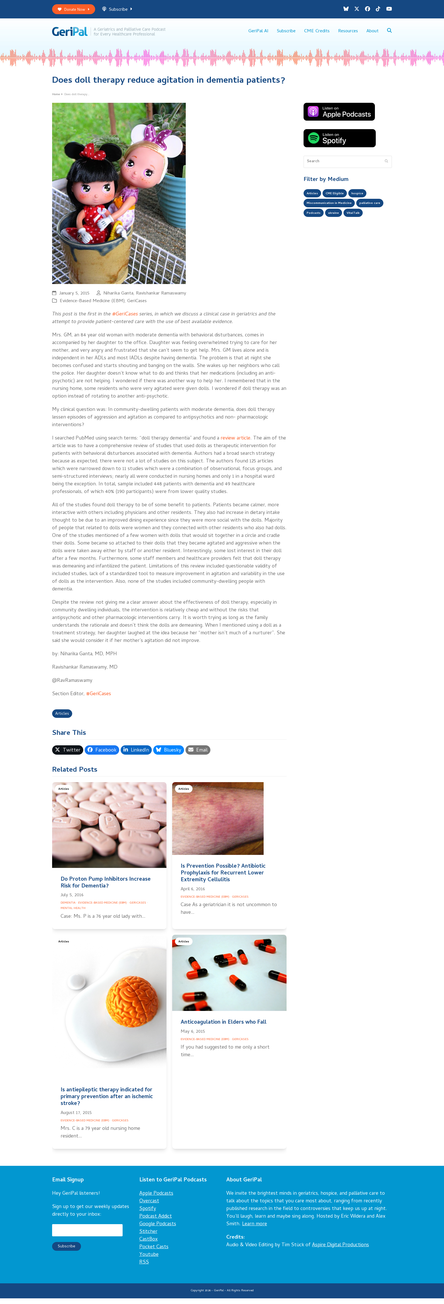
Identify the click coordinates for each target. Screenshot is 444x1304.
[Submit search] (386, 165)
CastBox (148, 1245)
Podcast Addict (155, 1222)
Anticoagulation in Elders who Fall (223, 1028)
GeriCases (137, 305)
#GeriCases (125, 318)
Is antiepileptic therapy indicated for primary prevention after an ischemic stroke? (107, 1102)
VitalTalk (315, 232)
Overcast (149, 1207)
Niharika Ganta (118, 297)
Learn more (254, 1230)
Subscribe (123, 11)
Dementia (68, 908)
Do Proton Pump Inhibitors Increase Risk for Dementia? (106, 888)
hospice (367, 198)
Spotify (147, 1214)
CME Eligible (340, 198)
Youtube (149, 1260)
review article (235, 442)
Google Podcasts (157, 1230)
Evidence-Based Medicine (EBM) (92, 305)
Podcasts (349, 221)
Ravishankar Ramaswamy (161, 297)
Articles (63, 719)
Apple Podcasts (156, 1199)
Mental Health (73, 913)
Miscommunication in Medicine (335, 210)
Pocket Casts (153, 1252)
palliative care (320, 221)
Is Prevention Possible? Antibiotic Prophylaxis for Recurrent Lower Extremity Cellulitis (223, 879)
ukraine (372, 221)
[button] (389, 34)
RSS (144, 1268)
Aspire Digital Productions (340, 1251)
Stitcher (148, 1237)
